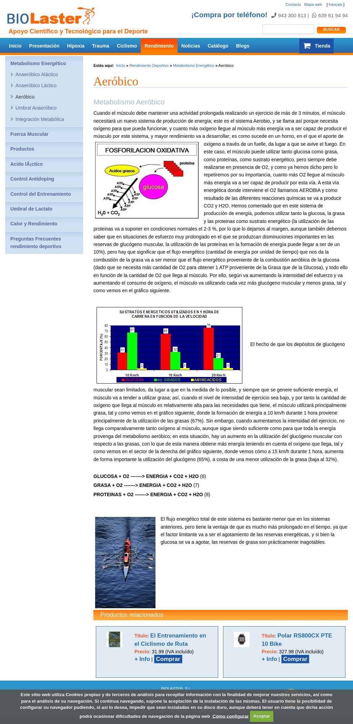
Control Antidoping (32, 179)
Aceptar (261, 715)
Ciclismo (127, 46)
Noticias (190, 46)
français (335, 4)
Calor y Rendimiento (33, 223)
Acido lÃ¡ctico (26, 164)
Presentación (44, 46)
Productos (22, 149)
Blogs (242, 46)
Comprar (168, 659)
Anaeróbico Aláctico (37, 74)
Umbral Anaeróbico (36, 108)
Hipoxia (76, 46)
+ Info (142, 659)
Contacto (293, 4)
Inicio (15, 46)
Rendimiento (159, 46)
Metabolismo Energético (193, 65)
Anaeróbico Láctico (36, 85)
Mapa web (313, 4)
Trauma (100, 46)
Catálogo (218, 46)
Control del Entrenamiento (40, 194)
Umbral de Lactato (31, 209)
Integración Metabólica (40, 119)
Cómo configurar (230, 715)
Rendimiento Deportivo (149, 65)
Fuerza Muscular (29, 134)
